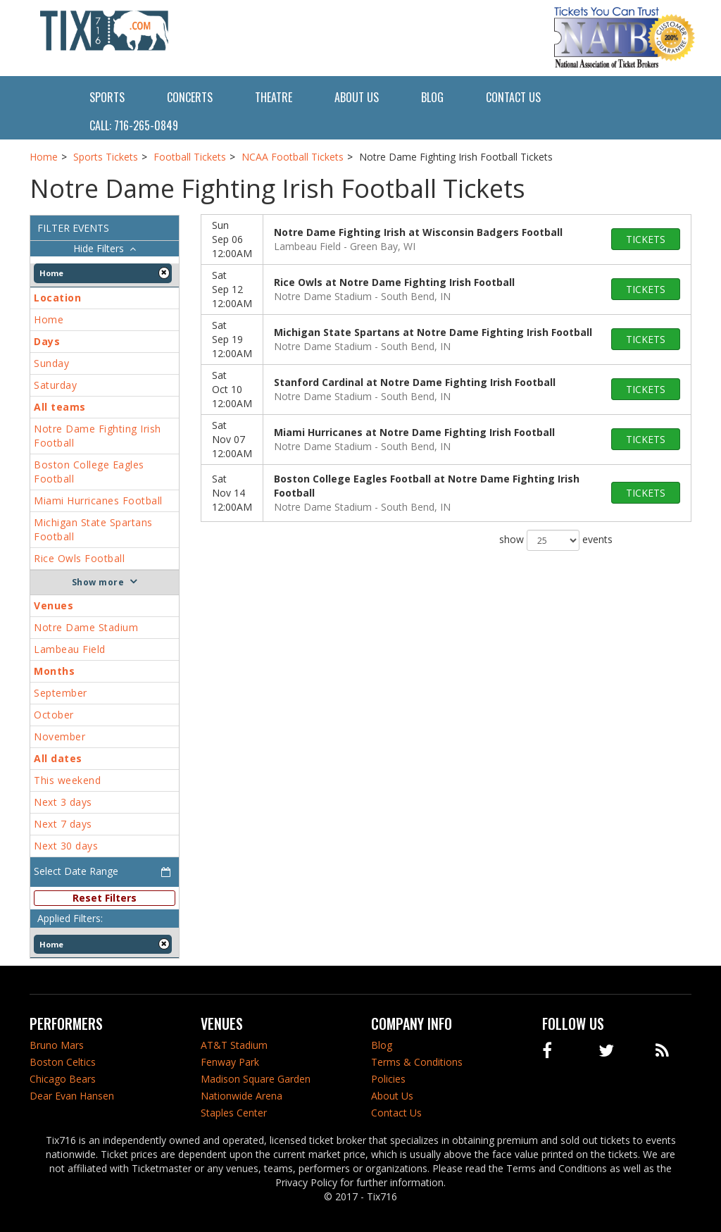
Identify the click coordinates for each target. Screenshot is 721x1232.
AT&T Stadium (234, 1045)
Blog (432, 97)
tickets (645, 239)
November (59, 736)
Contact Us (513, 97)
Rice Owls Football (79, 558)
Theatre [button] (273, 97)
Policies (388, 1078)
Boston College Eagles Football (89, 471)
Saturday (55, 385)
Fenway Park (230, 1062)
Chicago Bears (63, 1078)
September (60, 692)
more (111, 582)
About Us (356, 97)
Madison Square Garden (256, 1078)
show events (556, 540)
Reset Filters (105, 897)
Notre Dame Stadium (86, 627)
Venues (53, 605)
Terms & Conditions (417, 1062)
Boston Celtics (63, 1062)
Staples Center (234, 1112)
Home (48, 319)
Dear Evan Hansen (72, 1095)
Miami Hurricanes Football (98, 500)
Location (57, 297)
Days (47, 341)
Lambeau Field (70, 649)
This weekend (67, 780)
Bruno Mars (57, 1045)
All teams (60, 406)
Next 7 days (63, 823)
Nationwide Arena (241, 1095)
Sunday (51, 363)
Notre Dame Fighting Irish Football (97, 435)
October (54, 714)
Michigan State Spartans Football (93, 529)
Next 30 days (66, 845)
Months (54, 671)
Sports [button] (107, 97)
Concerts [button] (190, 97)
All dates (58, 758)
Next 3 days (63, 802)
